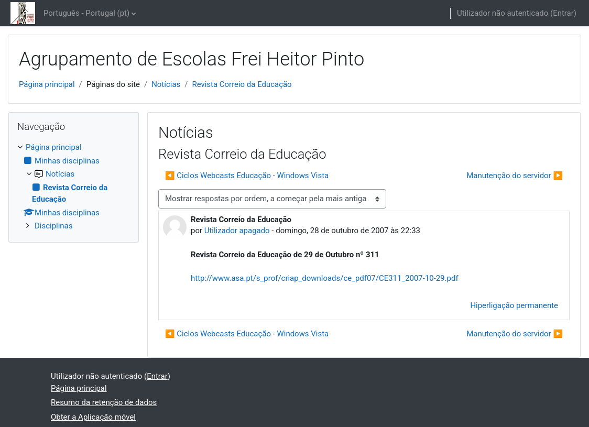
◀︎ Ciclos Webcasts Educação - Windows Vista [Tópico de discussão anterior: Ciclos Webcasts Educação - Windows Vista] (247, 175)
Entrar (563, 13)
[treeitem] (73, 186)
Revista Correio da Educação (241, 84)
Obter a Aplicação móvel (93, 417)
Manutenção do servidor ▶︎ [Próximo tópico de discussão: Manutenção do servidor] (514, 175)
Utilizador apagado (237, 230)
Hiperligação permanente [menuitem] (514, 305)
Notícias (165, 84)
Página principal (47, 84)
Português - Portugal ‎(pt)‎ (86, 13)
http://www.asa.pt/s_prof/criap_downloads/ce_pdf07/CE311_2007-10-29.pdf (325, 278)
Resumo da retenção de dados (104, 402)
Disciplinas (53, 226)
